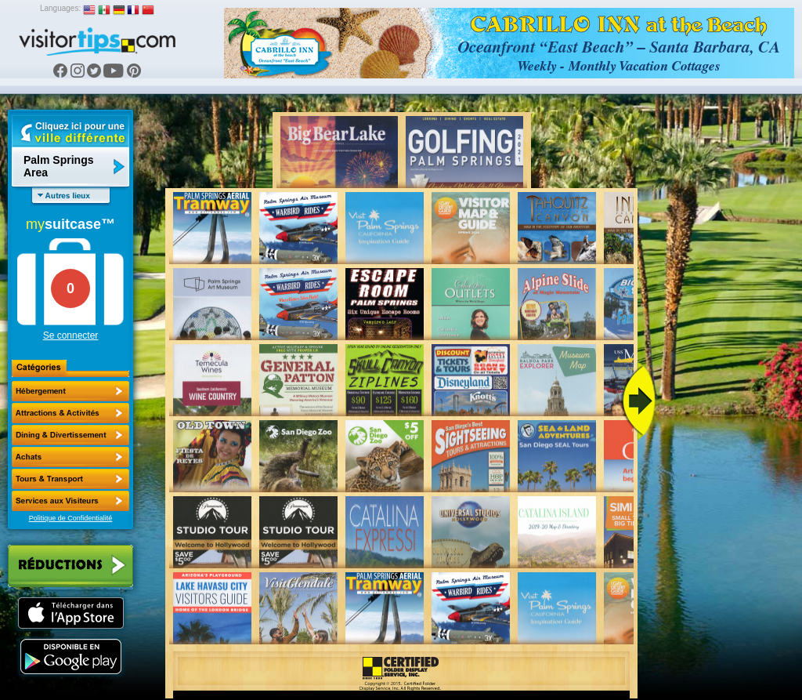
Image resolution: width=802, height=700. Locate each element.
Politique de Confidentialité (71, 518)
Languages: (60, 8)
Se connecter (71, 335)
